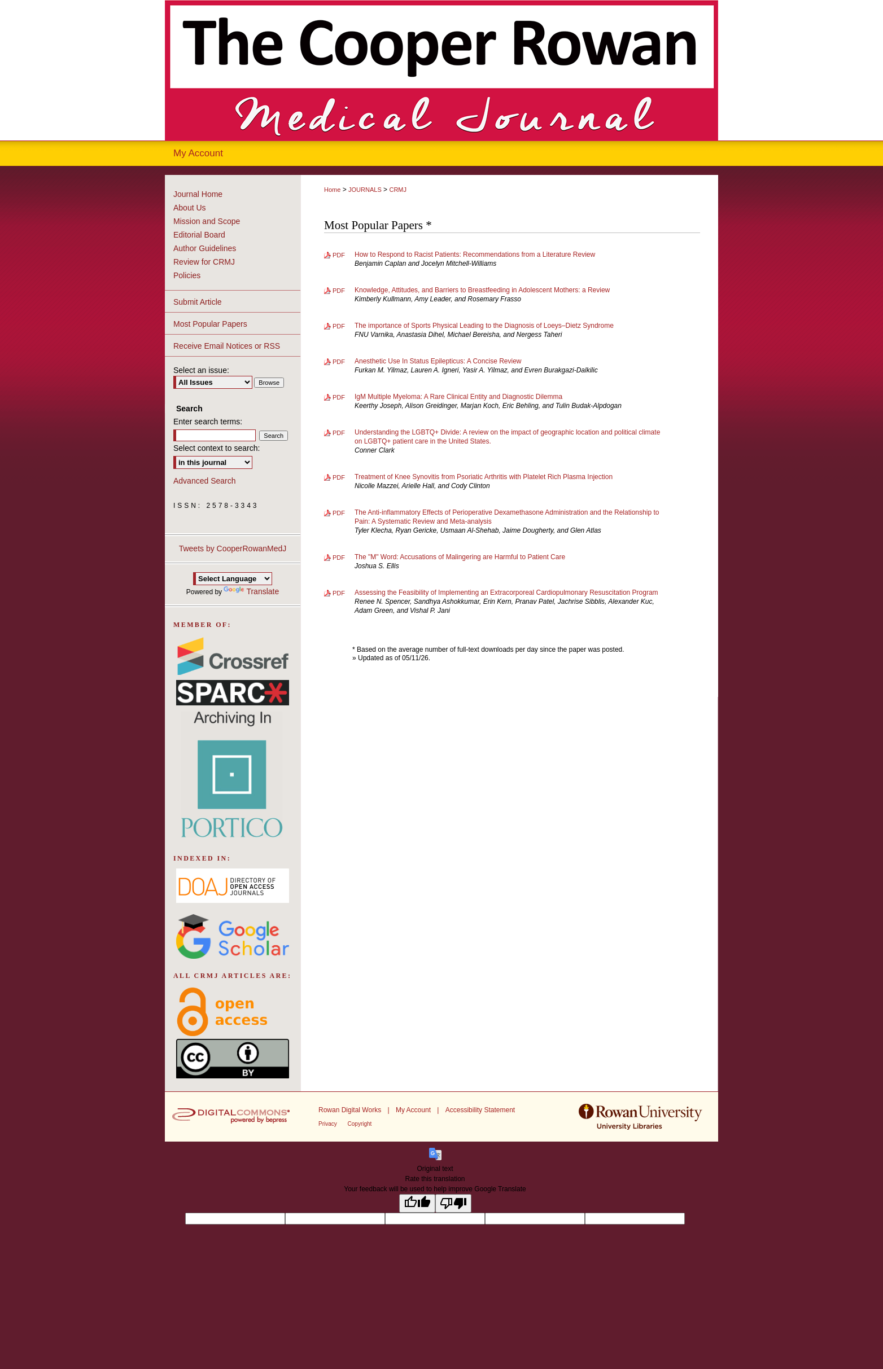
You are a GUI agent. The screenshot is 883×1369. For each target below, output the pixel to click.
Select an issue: (201, 370)
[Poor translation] (453, 1203)
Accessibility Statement (480, 1110)
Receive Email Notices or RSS (226, 345)
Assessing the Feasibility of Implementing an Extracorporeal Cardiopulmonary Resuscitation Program (506, 592)
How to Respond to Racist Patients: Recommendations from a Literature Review (475, 254)
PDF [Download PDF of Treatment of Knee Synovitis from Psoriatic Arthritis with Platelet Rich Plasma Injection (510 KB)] (339, 477)
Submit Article (197, 301)
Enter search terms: (207, 421)
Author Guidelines (204, 248)
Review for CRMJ (204, 261)
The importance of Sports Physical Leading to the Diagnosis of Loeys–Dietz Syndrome (484, 326)
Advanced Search (204, 480)
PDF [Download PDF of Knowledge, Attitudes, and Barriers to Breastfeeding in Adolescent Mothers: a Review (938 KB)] (339, 290)
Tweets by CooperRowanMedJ (233, 548)
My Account (414, 1110)
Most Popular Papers (210, 323)
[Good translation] (417, 1203)
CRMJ (397, 189)
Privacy (328, 1124)
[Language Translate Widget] (232, 578)
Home (332, 189)
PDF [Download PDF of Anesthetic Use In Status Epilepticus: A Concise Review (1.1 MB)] (339, 361)
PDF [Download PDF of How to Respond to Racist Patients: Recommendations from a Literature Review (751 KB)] (339, 255)
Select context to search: (216, 448)
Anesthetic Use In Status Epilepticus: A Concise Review (438, 361)
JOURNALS (365, 189)
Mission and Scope (206, 221)
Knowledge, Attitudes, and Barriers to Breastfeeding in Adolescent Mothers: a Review (482, 290)
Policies (186, 275)
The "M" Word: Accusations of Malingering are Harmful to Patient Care (460, 557)
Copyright (360, 1124)
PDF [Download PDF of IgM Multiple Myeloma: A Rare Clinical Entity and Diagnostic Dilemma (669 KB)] (339, 397)
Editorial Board (199, 234)
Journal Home (197, 194)
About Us (189, 207)
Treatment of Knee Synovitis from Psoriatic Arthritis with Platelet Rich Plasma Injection (484, 477)
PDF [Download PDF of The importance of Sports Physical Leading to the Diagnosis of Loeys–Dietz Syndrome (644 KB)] (339, 326)
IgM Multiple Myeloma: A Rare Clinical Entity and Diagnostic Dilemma (458, 397)
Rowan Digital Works (350, 1110)
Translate (251, 591)
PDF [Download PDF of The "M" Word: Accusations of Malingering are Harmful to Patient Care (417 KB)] (339, 557)
